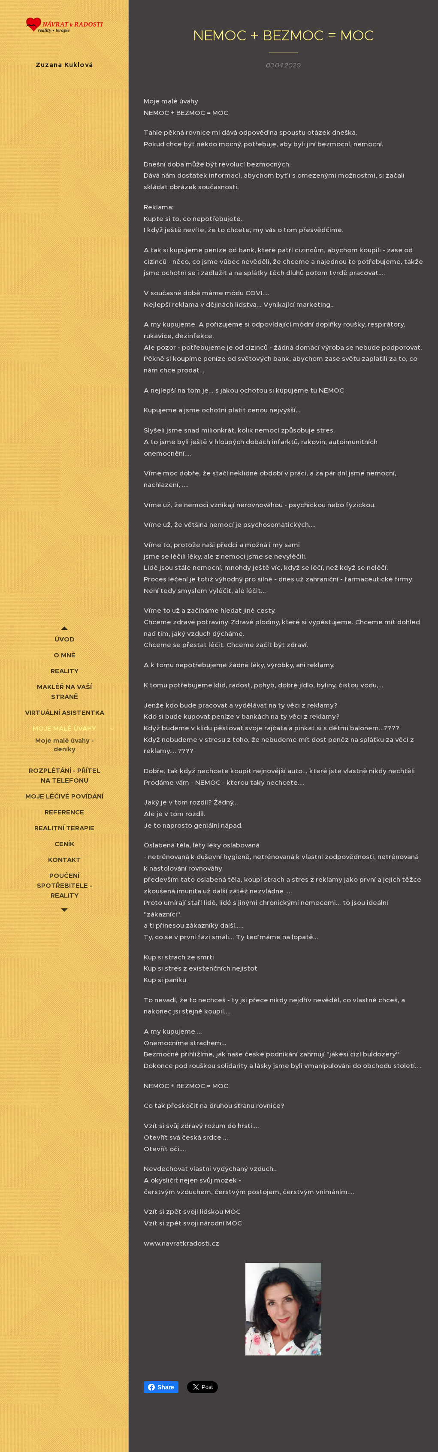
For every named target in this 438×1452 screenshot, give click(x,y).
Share (161, 1387)
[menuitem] (64, 639)
